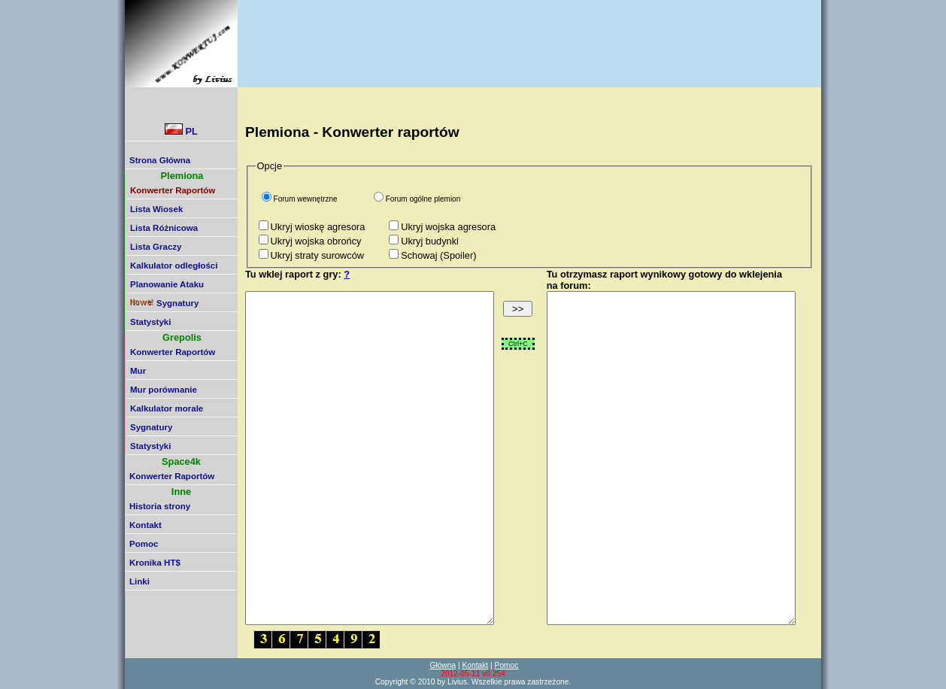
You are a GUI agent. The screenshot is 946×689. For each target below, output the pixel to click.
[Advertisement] (516, 34)
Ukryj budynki (430, 241)
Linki (139, 581)
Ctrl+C (518, 344)
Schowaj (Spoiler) (438, 255)
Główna (442, 665)
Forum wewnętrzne (306, 199)
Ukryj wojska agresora (448, 226)
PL (181, 130)
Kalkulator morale (166, 408)
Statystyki (150, 321)
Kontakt (145, 525)
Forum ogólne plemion (423, 199)
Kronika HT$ (154, 562)
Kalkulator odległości (173, 265)
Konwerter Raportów (172, 352)
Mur (138, 370)
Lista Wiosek (156, 209)
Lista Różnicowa (164, 227)
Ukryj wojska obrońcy (316, 241)
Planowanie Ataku (167, 284)
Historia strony (159, 506)
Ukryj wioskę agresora (318, 226)
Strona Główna (159, 160)
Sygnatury (164, 303)
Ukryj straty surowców (317, 255)
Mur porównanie (163, 389)
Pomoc (143, 543)
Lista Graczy (156, 246)
